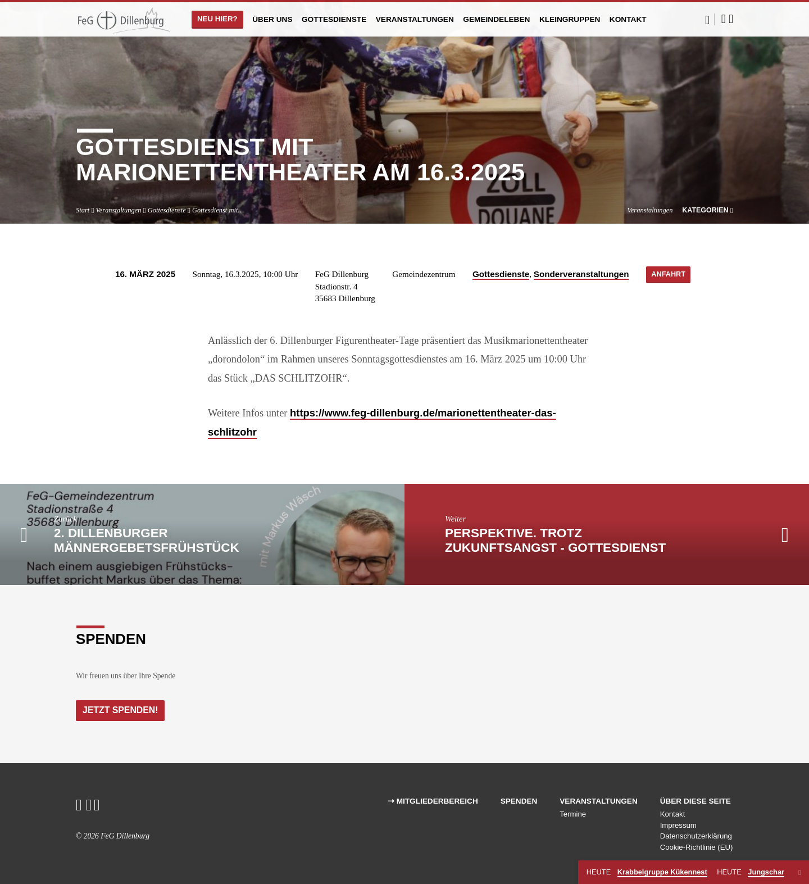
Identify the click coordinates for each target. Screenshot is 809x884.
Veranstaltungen (415, 19)
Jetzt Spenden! (122, 710)
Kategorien (707, 210)
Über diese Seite (695, 801)
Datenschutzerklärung (696, 836)
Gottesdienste (334, 19)
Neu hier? (217, 19)
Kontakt (628, 19)
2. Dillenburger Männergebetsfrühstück (146, 540)
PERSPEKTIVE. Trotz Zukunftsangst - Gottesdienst (555, 540)
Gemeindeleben (496, 19)
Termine (573, 814)
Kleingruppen (570, 19)
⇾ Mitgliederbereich (433, 801)
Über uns (272, 19)
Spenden (519, 801)
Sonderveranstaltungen (578, 274)
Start (82, 210)
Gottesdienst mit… (218, 210)
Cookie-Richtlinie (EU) (696, 847)
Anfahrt (668, 274)
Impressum (678, 825)
